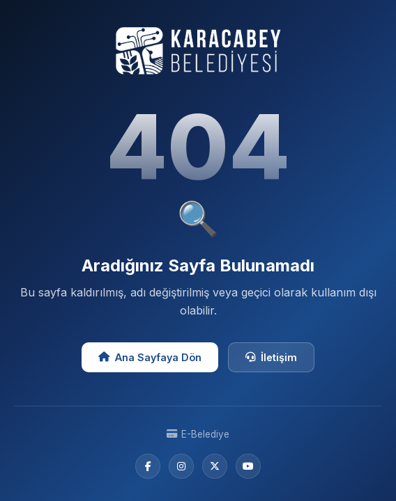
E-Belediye (198, 434)
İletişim (271, 357)
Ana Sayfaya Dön (149, 357)
